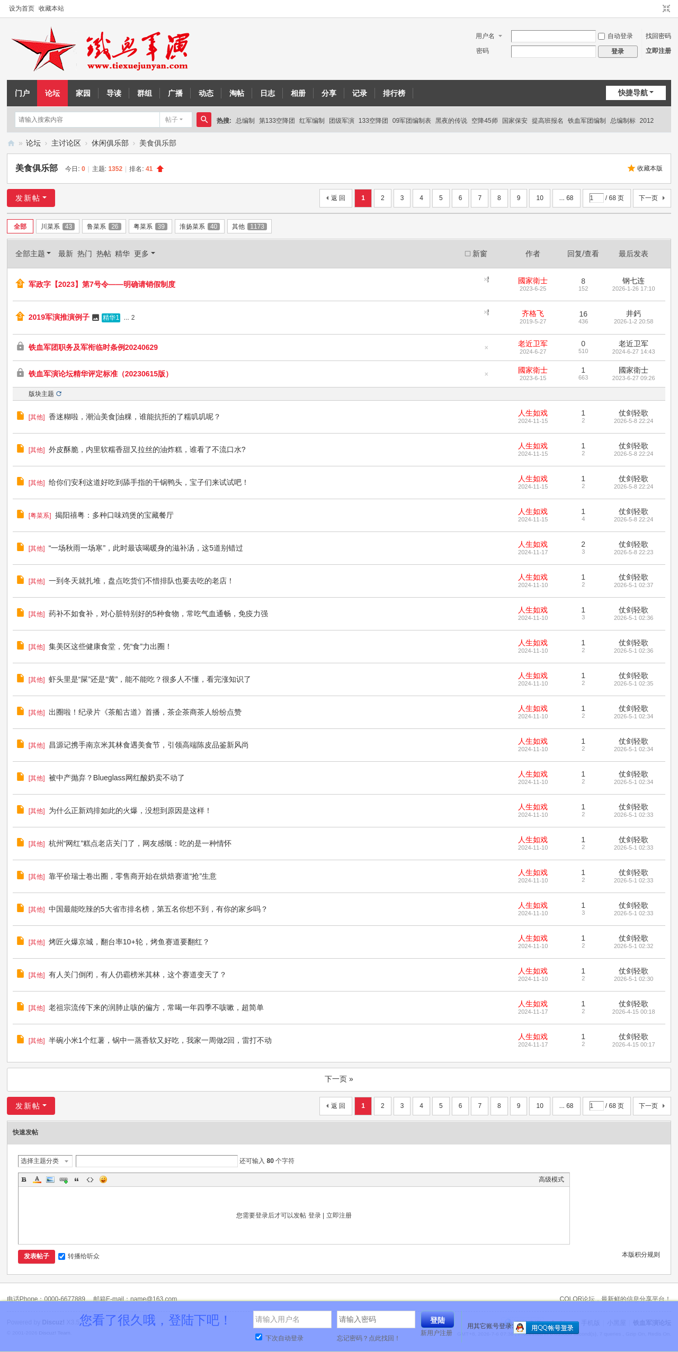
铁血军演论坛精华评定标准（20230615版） (101, 373)
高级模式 (551, 1179)
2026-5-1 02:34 (634, 716)
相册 (298, 93)
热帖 (103, 253)
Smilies (103, 1179)
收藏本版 (650, 168)
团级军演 (341, 120)
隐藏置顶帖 (488, 279)
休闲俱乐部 (110, 143)
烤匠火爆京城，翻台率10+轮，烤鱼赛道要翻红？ (129, 942)
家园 (83, 93)
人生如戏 (533, 413)
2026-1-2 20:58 (634, 321)
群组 (144, 93)
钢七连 (633, 280)
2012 (647, 120)
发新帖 (28, 198)
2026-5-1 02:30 (634, 979)
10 (539, 198)
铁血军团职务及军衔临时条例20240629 (93, 347)
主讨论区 (66, 143)
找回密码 (658, 36)
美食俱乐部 (36, 168)
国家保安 (515, 120)
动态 (206, 93)
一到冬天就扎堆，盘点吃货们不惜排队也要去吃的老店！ (141, 580)
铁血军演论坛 (11, 143)
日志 (267, 93)
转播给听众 (79, 1256)
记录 (359, 93)
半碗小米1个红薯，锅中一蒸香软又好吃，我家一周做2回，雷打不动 (160, 1040)
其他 (249, 226)
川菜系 (58, 226)
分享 (329, 93)
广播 (175, 93)
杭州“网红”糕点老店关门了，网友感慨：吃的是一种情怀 (140, 843)
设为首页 (21, 8)
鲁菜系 (104, 226)
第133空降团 (277, 120)
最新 (65, 253)
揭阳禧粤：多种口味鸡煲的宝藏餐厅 (114, 515)
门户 (22, 93)
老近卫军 (533, 343)
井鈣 (633, 313)
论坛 (52, 93)
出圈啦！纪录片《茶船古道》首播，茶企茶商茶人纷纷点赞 (145, 712)
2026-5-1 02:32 (634, 946)
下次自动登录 (279, 1338)
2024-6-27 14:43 (633, 351)
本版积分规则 (641, 1254)
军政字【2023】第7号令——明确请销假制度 (102, 284)
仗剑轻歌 (633, 413)
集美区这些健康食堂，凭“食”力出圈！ (110, 646)
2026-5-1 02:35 (634, 683)
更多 (141, 253)
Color (37, 1179)
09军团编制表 (411, 120)
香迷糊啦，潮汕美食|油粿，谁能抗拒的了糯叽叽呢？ (135, 416)
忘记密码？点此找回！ (368, 1338)
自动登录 (615, 36)
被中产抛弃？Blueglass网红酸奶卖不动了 (117, 777)
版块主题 (41, 394)
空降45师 (484, 120)
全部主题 (30, 253)
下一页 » (339, 1079)
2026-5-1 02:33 (634, 815)
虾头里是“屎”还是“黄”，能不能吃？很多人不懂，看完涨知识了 (150, 679)
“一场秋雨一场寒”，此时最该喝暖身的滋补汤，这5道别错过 (146, 548)
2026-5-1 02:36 (634, 618)
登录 (314, 1215)
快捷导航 (633, 92)
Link (63, 1179)
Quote (77, 1179)
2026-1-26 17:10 (633, 288)
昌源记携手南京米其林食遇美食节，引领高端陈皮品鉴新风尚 (149, 745)
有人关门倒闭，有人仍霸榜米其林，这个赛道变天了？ (138, 974)
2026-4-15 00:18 (633, 1011)
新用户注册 (436, 1333)
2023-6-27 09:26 (633, 378)
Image (50, 1179)
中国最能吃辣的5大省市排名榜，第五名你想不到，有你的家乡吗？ (158, 909)
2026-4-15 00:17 (633, 1044)
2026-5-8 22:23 (634, 552)
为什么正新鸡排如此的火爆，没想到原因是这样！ (130, 810)
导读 (113, 93)
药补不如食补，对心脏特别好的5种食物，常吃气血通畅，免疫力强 (158, 613)
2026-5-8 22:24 (634, 421)
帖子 (171, 119)
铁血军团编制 (587, 120)
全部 (20, 226)
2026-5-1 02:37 (634, 585)
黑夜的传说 (451, 120)
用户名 (485, 36)
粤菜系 (150, 226)
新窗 (479, 253)
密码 (482, 51)
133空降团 (373, 120)
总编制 (245, 120)
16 (583, 314)
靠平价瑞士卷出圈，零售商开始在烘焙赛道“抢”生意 (133, 876)
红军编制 (312, 120)
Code (90, 1179)
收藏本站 (51, 8)
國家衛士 (533, 280)
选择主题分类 (40, 1161)
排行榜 (394, 93)
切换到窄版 (666, 9)
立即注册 (658, 51)
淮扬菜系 (200, 226)
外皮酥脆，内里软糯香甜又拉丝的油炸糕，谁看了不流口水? (147, 449)
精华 (122, 253)
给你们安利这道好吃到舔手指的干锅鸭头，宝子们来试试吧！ (149, 482)
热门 (84, 253)
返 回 (338, 198)
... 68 (566, 198)
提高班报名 (548, 120)
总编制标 (623, 120)
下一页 (648, 198)
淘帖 (236, 93)
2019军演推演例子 (59, 317)
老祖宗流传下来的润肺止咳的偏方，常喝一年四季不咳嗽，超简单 (156, 1007)
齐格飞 (533, 313)
